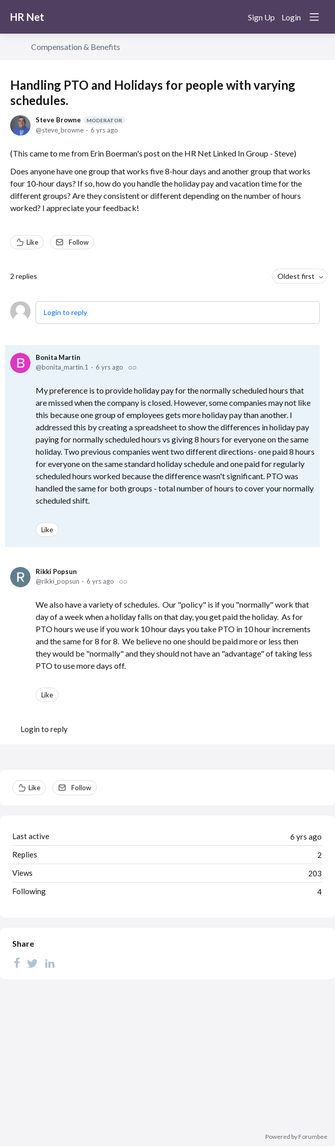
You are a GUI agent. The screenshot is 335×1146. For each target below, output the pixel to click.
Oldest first (296, 276)
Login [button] (291, 17)
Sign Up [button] (261, 17)
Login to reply (65, 312)
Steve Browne (80, 120)
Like (32, 242)
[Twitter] (32, 963)
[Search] (233, 17)
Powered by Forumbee (296, 1136)
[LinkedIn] (50, 963)
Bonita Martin (58, 357)
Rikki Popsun (56, 571)
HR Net (27, 17)
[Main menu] (314, 17)
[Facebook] (16, 963)
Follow (79, 242)
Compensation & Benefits (75, 46)
